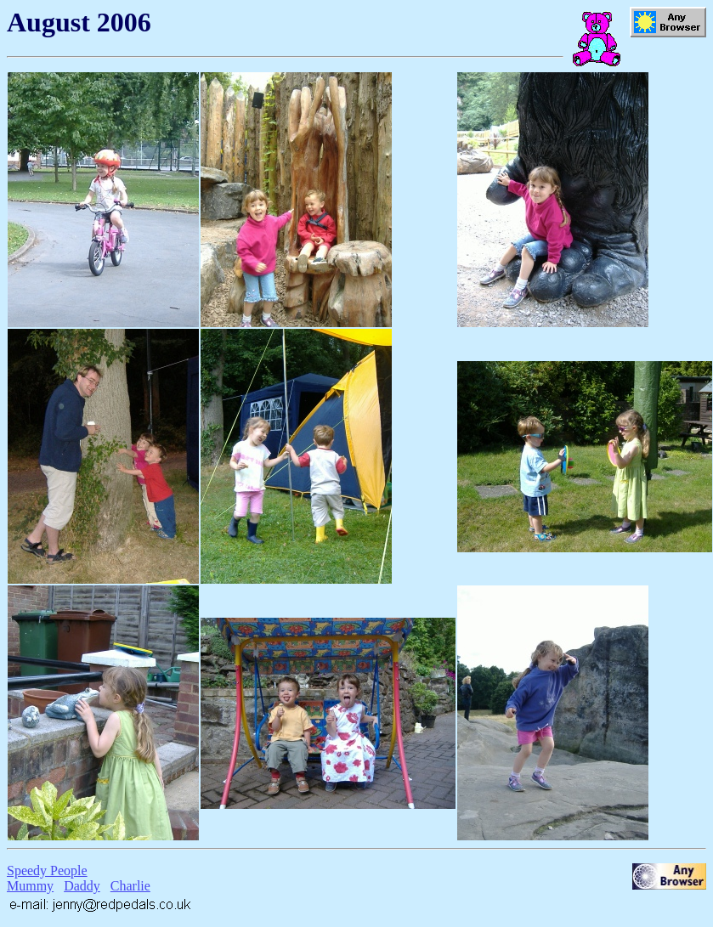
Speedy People (47, 870)
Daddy (82, 886)
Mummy (30, 886)
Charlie (130, 886)
